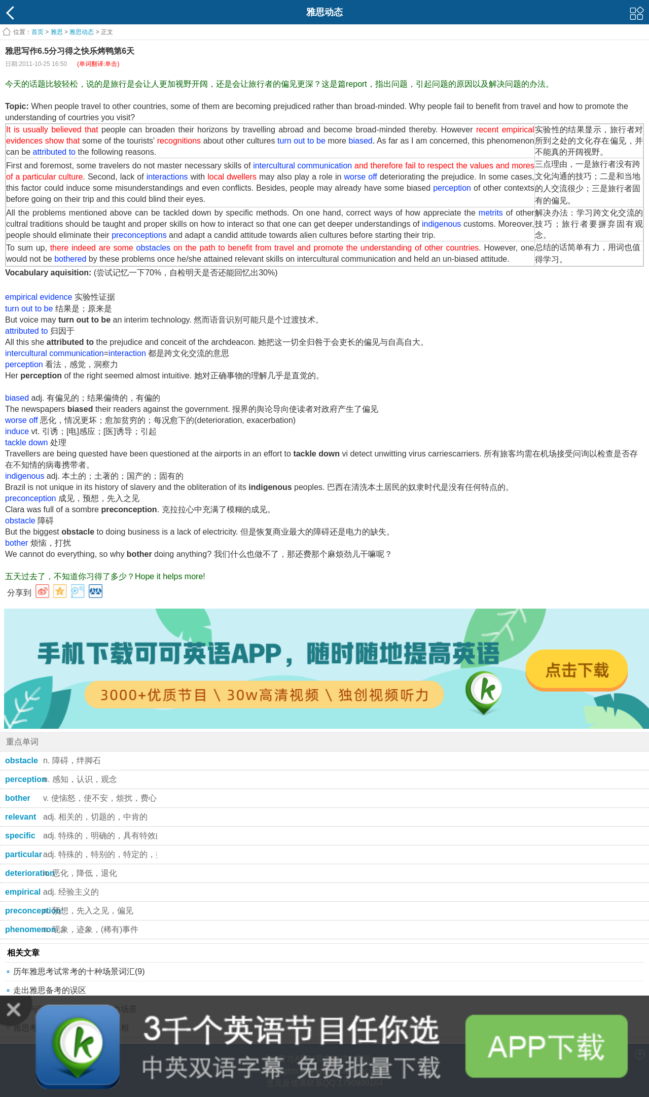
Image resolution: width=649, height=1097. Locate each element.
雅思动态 (81, 32)
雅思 (57, 32)
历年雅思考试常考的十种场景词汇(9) (79, 971)
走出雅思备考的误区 (49, 990)
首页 (37, 32)
